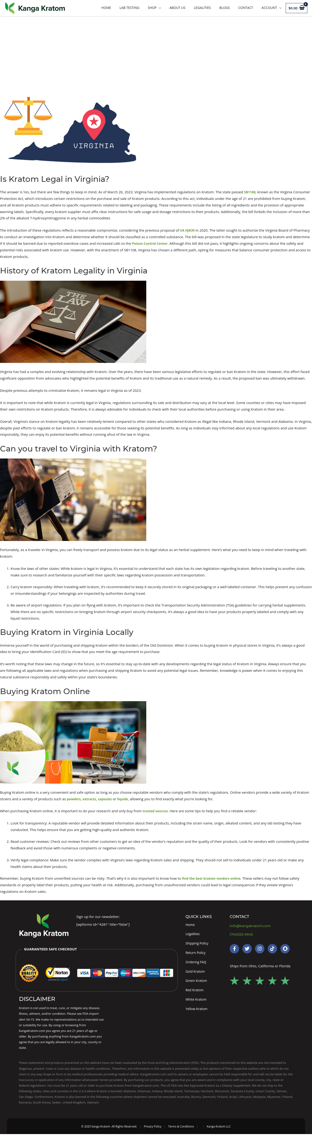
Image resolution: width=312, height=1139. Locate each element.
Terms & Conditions (181, 1131)
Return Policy (196, 954)
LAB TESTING (129, 7)
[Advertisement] (156, 51)
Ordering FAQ (196, 964)
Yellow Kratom (197, 1013)
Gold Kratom (195, 974)
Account (269, 7)
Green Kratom (197, 983)
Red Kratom (195, 993)
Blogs (224, 7)
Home (106, 7)
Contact (245, 7)
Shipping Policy (197, 944)
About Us (177, 7)
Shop (152, 7)
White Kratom (196, 1003)
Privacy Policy (152, 1131)
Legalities (202, 7)
